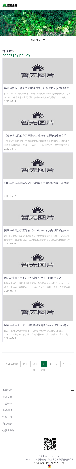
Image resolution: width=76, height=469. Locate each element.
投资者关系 (8, 430)
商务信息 (7, 423)
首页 (25, 364)
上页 (35, 364)
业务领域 (7, 410)
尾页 (43, 370)
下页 (33, 370)
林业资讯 (7, 403)
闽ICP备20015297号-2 (56, 463)
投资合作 (7, 417)
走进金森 (7, 397)
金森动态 (7, 390)
